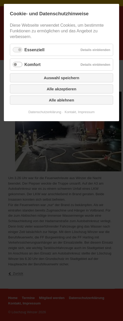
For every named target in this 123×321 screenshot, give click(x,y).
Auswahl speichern (61, 78)
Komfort (32, 64)
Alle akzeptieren (61, 89)
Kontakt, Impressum (80, 112)
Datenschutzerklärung (44, 112)
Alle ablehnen (61, 100)
